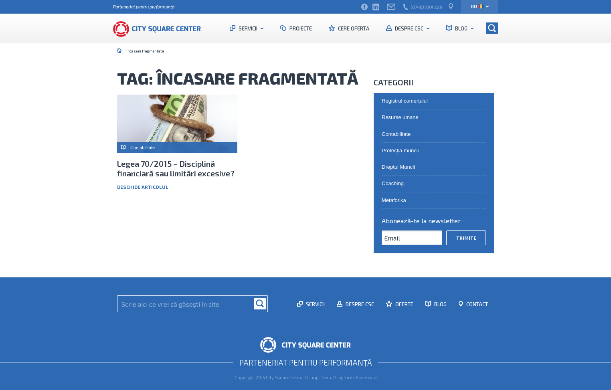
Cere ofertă (353, 28)
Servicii (248, 28)
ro (477, 6)
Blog (461, 28)
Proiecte (300, 28)
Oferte (403, 304)
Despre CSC (409, 28)
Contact (476, 304)
